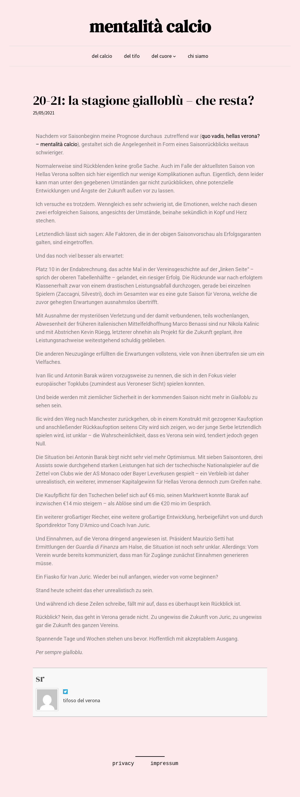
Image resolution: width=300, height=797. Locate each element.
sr (40, 678)
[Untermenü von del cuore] (174, 56)
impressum (164, 763)
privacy (123, 763)
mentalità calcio (150, 26)
